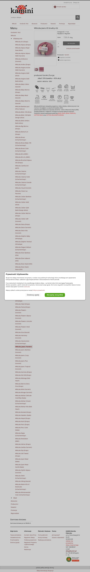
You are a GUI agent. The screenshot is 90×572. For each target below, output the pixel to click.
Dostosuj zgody (33, 295)
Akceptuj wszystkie (55, 295)
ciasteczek (27, 287)
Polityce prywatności (39, 290)
